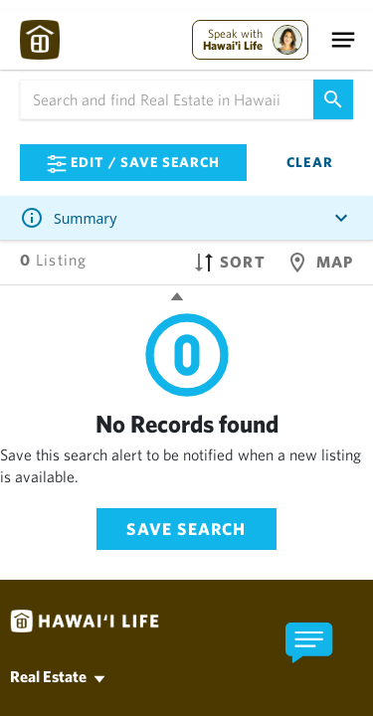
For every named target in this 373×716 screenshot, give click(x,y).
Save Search (186, 528)
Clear (309, 162)
